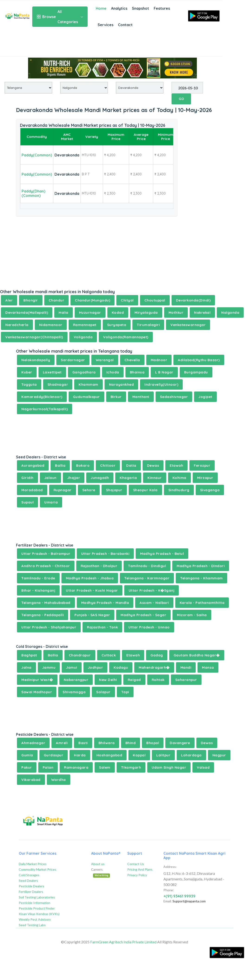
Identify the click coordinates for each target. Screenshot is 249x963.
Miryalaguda (146, 312)
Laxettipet (52, 372)
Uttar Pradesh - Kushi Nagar (92, 590)
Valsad (203, 767)
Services (105, 24)
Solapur (103, 692)
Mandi (186, 667)
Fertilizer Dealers (31, 892)
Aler (9, 300)
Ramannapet (84, 325)
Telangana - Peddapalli (42, 615)
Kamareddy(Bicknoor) (41, 397)
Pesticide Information (34, 903)
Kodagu (121, 667)
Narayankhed (121, 384)
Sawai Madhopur (36, 692)
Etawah (176, 465)
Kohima (179, 477)
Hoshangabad (109, 755)
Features (162, 8)
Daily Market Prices (33, 864)
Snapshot (140, 8)
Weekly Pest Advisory (35, 919)
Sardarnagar (73, 360)
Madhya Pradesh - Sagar (143, 615)
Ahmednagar (33, 743)
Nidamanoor (50, 325)
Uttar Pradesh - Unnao (149, 627)
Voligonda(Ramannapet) (125, 337)
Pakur (26, 767)
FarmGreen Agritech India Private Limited (123, 942)
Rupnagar (63, 490)
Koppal (139, 755)
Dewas (153, 465)
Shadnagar (58, 384)
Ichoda (112, 372)
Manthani (140, 397)
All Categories (60, 16)
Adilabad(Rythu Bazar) (199, 360)
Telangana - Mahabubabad (45, 602)
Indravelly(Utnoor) (161, 384)
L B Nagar (164, 372)
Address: (170, 867)
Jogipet (205, 397)
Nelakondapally (35, 360)
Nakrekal (202, 312)
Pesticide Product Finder (37, 908)
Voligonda (83, 337)
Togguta (29, 384)
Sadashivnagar (174, 397)
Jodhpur (95, 667)
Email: (167, 901)
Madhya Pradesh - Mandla (105, 602)
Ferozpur (202, 465)
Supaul (27, 502)
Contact (125, 24)
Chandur (56, 300)
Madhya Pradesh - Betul (162, 553)
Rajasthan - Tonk (102, 627)
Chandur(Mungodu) (92, 300)
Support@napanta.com (189, 901)
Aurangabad (32, 465)
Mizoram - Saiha (192, 615)
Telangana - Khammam (201, 578)
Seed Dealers (28, 880)
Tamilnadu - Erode (38, 578)
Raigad (134, 679)
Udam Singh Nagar (169, 767)
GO (181, 99)
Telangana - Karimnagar (146, 578)
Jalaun (50, 477)
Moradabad (32, 490)
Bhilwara (107, 743)
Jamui (71, 667)
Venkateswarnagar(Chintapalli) (34, 337)
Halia (63, 312)
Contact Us (135, 864)
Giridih (27, 477)
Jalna (26, 667)
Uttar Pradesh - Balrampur (45, 553)
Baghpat (29, 655)
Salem (104, 767)
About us (98, 864)
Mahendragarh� (154, 667)
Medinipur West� (37, 679)
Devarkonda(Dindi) (193, 300)
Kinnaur (154, 477)
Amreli (62, 743)
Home (101, 8)
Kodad (118, 312)
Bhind (130, 743)
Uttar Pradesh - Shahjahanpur (48, 627)
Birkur (116, 397)
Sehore (88, 490)
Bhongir (30, 300)
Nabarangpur (76, 679)
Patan (48, 767)
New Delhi (108, 679)
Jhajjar (73, 477)
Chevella (132, 360)
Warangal (105, 360)
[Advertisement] (111, 44)
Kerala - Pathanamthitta (202, 602)
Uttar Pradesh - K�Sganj (152, 590)
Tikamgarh (131, 767)
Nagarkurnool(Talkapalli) (44, 409)
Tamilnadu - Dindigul (147, 566)
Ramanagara (76, 767)
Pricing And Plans (140, 869)
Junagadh (100, 477)
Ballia (60, 465)
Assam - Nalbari (154, 602)
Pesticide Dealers (31, 886)
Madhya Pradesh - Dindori (201, 566)
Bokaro (82, 465)
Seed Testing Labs (32, 925)
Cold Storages (29, 875)
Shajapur (114, 490)
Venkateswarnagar (188, 325)
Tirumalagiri (148, 325)
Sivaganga (210, 490)
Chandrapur (80, 655)
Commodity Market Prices (37, 869)
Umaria (51, 502)
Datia (131, 465)
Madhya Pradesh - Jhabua (90, 578)
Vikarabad (31, 779)
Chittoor (107, 465)
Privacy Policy (137, 875)
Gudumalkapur (86, 397)
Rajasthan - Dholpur (99, 566)
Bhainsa (137, 372)
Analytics (119, 8)
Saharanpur (186, 679)
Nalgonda (230, 312)
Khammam (88, 384)
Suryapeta (116, 325)
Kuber (26, 372)
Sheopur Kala (145, 490)
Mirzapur (205, 477)
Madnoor (159, 360)
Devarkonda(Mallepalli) (26, 312)
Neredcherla (17, 325)
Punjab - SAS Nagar (92, 615)
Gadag (156, 655)
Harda (80, 755)
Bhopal (152, 743)
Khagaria (128, 477)
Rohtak (158, 679)
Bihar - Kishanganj (38, 590)
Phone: (168, 890)
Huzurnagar (90, 312)
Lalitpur (163, 755)
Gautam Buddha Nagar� (197, 655)
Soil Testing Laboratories (37, 897)
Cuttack (109, 655)
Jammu (49, 667)
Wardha (58, 779)
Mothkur (176, 312)
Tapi (125, 692)
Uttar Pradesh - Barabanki (105, 553)
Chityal (127, 300)
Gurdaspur (54, 755)
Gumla (27, 755)
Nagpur (219, 755)
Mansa (208, 667)
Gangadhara (84, 372)
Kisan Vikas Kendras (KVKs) (39, 914)
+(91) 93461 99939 (179, 896)
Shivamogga (74, 692)
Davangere (180, 743)
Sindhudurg (178, 490)
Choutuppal (154, 300)
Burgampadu (196, 372)
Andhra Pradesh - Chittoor (45, 566)
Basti (83, 743)
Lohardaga (191, 755)
